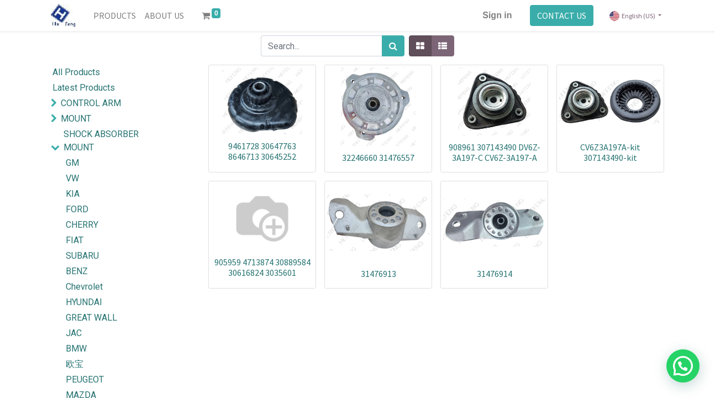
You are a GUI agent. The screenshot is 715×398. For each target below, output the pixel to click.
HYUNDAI (84, 302)
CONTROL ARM (91, 103)
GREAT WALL (91, 317)
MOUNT (76, 118)
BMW (76, 348)
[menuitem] (114, 15)
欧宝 (74, 364)
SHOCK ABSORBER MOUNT (101, 141)
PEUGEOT (85, 379)
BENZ (77, 271)
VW (72, 178)
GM (72, 163)
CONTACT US (561, 15)
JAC (74, 333)
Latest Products (83, 87)
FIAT (74, 240)
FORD (77, 209)
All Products (76, 72)
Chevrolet (84, 286)
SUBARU (82, 255)
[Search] (393, 45)
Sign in (497, 15)
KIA (73, 193)
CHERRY (82, 224)
